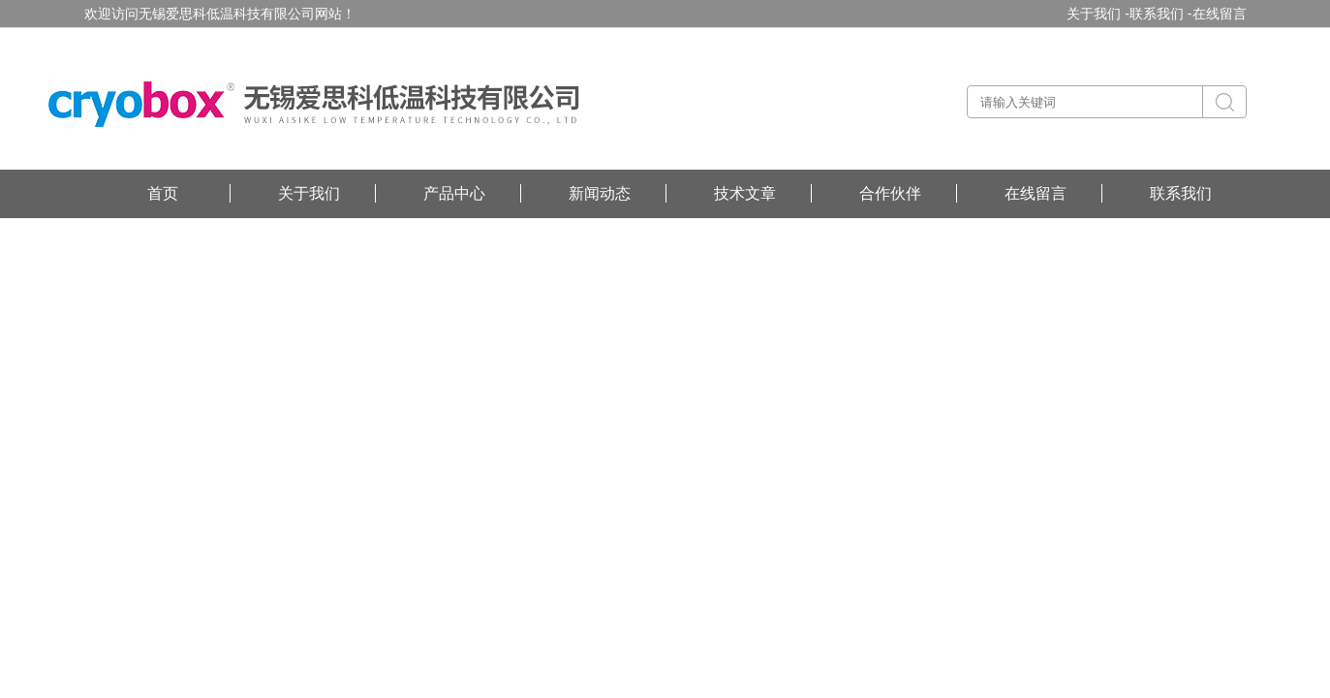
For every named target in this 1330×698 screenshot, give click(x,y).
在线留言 (1219, 13)
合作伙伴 (890, 193)
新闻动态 (600, 193)
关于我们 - (1098, 13)
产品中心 (454, 193)
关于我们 (309, 193)
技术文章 (745, 193)
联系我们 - (1160, 13)
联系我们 (1181, 193)
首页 (162, 193)
